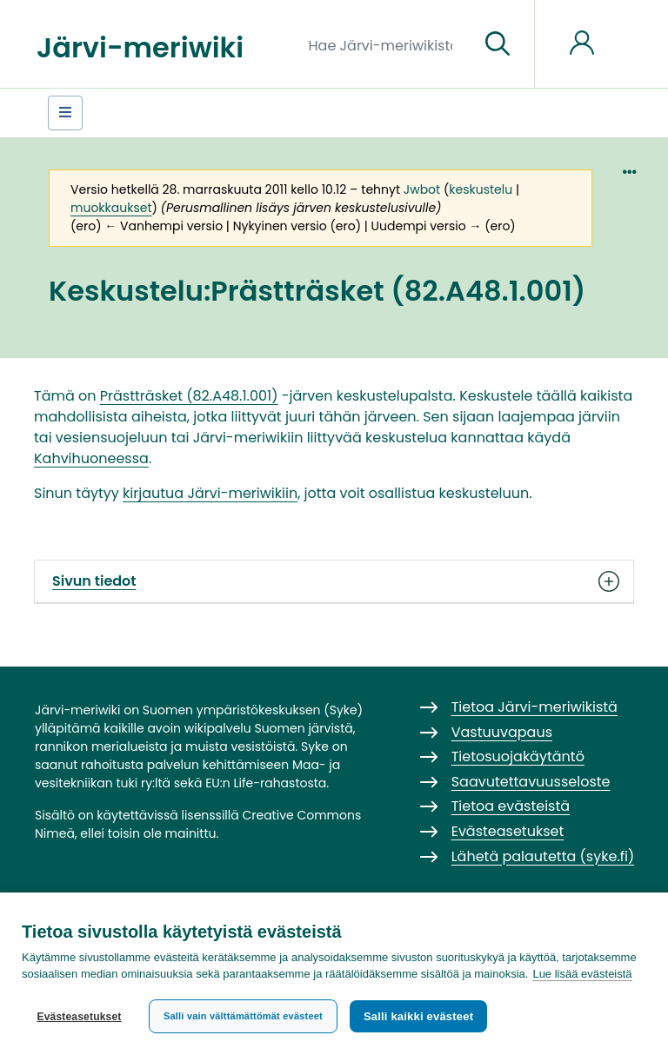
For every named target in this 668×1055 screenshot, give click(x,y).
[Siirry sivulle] (497, 44)
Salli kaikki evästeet (418, 1016)
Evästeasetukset (79, 1017)
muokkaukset (110, 207)
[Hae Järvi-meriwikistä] (387, 44)
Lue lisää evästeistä (581, 973)
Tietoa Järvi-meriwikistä (534, 707)
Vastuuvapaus (501, 732)
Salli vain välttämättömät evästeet (243, 1016)
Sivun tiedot (334, 581)
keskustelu (480, 189)
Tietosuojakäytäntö (517, 756)
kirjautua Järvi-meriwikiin (210, 493)
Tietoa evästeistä (510, 806)
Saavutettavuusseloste (531, 782)
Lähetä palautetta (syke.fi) (543, 856)
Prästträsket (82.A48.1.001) (189, 396)
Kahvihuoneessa (91, 458)
